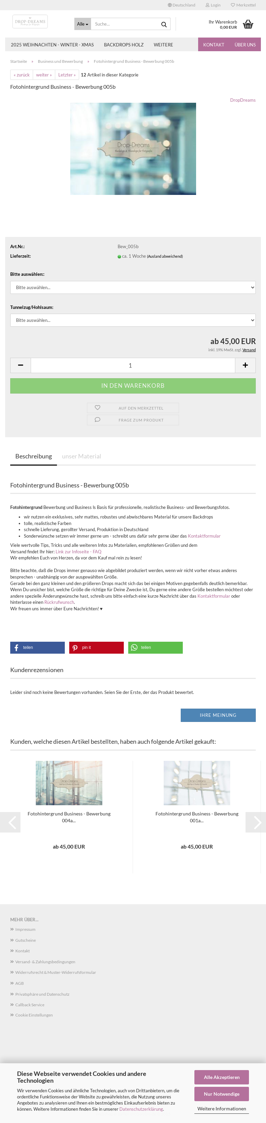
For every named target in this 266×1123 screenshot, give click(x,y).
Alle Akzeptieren (222, 1077)
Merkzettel (243, 5)
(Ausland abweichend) (165, 256)
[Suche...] (82, 24)
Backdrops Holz (124, 44)
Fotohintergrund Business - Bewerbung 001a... (197, 817)
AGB (19, 983)
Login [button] (213, 5)
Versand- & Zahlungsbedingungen (45, 961)
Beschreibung (33, 456)
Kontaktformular (204, 536)
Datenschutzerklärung (141, 1109)
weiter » (44, 74)
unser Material (81, 456)
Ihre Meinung (218, 715)
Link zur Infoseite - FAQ (78, 551)
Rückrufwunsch (59, 602)
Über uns (245, 44)
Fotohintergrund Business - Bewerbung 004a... (69, 817)
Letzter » (67, 74)
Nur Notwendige (221, 1094)
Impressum (25, 929)
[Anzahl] (133, 365)
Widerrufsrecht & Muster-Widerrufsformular (55, 972)
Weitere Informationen (221, 1108)
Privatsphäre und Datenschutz (42, 994)
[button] (182, 5)
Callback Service (29, 1004)
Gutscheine (25, 940)
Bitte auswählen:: (27, 274)
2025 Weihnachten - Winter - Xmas (52, 44)
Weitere (163, 44)
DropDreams (243, 100)
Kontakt (213, 44)
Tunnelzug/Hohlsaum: (31, 307)
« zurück (22, 74)
